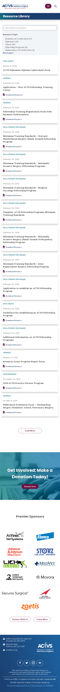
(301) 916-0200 (12, 644)
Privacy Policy (29, 686)
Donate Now (30, 487)
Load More (30, 430)
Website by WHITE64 (44, 686)
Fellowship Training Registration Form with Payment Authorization (27, 113)
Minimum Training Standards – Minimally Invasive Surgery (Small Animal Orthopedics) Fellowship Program (27, 239)
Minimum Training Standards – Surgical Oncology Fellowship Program (25, 189)
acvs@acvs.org (11, 650)
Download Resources (13, 95)
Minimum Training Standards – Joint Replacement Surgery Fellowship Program (26, 265)
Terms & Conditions (15, 686)
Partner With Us (20, 621)
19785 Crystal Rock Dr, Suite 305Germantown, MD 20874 (18, 640)
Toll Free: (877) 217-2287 (15, 646)
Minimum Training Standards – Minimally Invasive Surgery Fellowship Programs (26, 164)
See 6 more (8, 53)
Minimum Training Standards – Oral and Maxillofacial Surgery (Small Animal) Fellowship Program (29, 139)
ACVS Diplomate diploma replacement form (26, 70)
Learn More (42, 621)
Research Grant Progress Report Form (24, 361)
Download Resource (12, 119)
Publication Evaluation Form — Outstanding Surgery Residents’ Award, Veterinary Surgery (28, 406)
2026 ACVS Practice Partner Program (23, 383)
